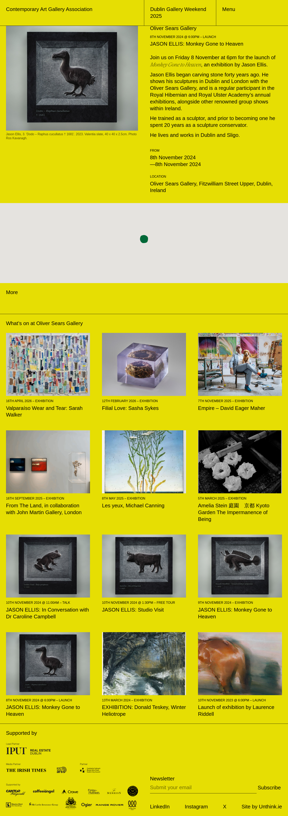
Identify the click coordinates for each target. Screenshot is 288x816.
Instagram (196, 807)
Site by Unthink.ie (262, 807)
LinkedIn (160, 807)
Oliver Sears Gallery (59, 323)
